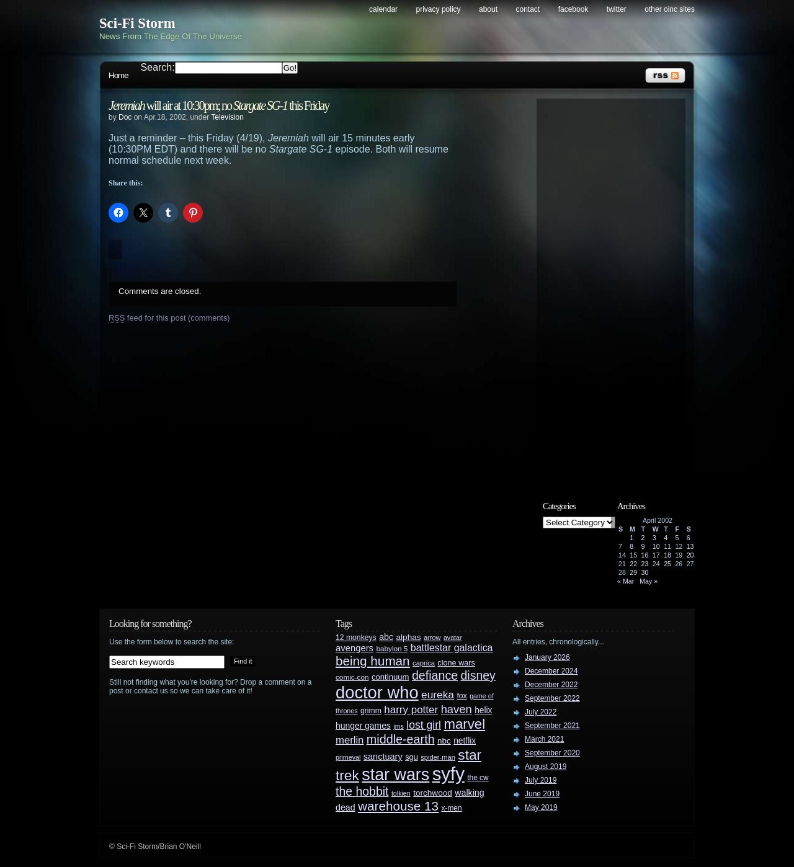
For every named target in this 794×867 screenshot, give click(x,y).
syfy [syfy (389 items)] (448, 773)
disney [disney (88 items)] (478, 675)
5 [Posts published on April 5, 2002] (677, 537)
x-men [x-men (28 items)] (451, 808)
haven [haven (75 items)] (456, 709)
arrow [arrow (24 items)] (432, 637)
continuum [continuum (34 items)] (390, 677)
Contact (528, 9)
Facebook (573, 9)
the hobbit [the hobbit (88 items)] (362, 791)
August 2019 (545, 766)
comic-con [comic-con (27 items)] (352, 677)
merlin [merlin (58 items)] (350, 740)
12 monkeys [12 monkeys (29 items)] (356, 637)
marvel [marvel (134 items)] (464, 724)
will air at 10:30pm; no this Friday (219, 105)
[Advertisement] (617, 290)
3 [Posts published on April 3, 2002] (654, 537)
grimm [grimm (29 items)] (370, 710)
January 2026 (547, 657)
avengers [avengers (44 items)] (354, 648)
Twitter (617, 9)
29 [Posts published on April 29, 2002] (633, 572)
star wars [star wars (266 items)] (395, 774)
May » (649, 581)
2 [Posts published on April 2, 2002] (643, 537)
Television (227, 117)
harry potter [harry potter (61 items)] (411, 710)
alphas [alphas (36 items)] (408, 637)
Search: (158, 67)
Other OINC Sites (670, 9)
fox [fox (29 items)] (461, 695)
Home (118, 75)
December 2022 (551, 684)
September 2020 (552, 753)
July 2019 (540, 780)
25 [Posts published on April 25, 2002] (667, 563)
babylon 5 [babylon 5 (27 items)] (392, 648)
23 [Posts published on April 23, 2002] (645, 563)
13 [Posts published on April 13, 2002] (690, 546)
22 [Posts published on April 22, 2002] (633, 563)
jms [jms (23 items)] (398, 726)
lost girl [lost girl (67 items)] (423, 725)
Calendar (383, 9)
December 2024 (551, 671)
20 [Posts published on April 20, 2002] (690, 555)
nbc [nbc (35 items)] (444, 740)
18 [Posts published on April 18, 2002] (667, 555)
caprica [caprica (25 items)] (424, 663)
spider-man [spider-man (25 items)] (438, 757)
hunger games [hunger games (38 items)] (363, 726)
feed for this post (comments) (169, 317)
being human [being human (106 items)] (373, 661)
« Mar (625, 581)
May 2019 (541, 807)
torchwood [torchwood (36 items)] (432, 793)
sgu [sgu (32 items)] (411, 757)
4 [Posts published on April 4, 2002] (665, 537)
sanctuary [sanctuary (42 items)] (383, 757)
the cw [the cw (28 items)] (477, 777)
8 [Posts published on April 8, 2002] (631, 546)
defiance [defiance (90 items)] (435, 675)
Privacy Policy (438, 9)
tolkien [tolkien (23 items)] (401, 793)
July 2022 (540, 712)
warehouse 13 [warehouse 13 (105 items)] (398, 806)
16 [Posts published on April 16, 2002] (645, 555)
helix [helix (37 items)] (483, 710)
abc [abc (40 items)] (386, 637)
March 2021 (544, 739)
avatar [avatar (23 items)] (453, 637)
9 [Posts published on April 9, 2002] (643, 546)
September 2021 (552, 725)
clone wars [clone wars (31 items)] (456, 663)
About (488, 9)
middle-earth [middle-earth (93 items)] (401, 739)
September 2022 (552, 698)
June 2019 (542, 793)
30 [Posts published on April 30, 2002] (645, 572)
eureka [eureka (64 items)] (437, 694)
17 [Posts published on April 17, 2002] (656, 555)
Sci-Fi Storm (137, 23)
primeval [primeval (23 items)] (348, 757)
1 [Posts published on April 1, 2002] (631, 537)
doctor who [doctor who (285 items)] (377, 692)
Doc (125, 117)
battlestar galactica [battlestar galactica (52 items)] (452, 647)
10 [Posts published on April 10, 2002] (656, 546)
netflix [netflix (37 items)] (464, 740)
